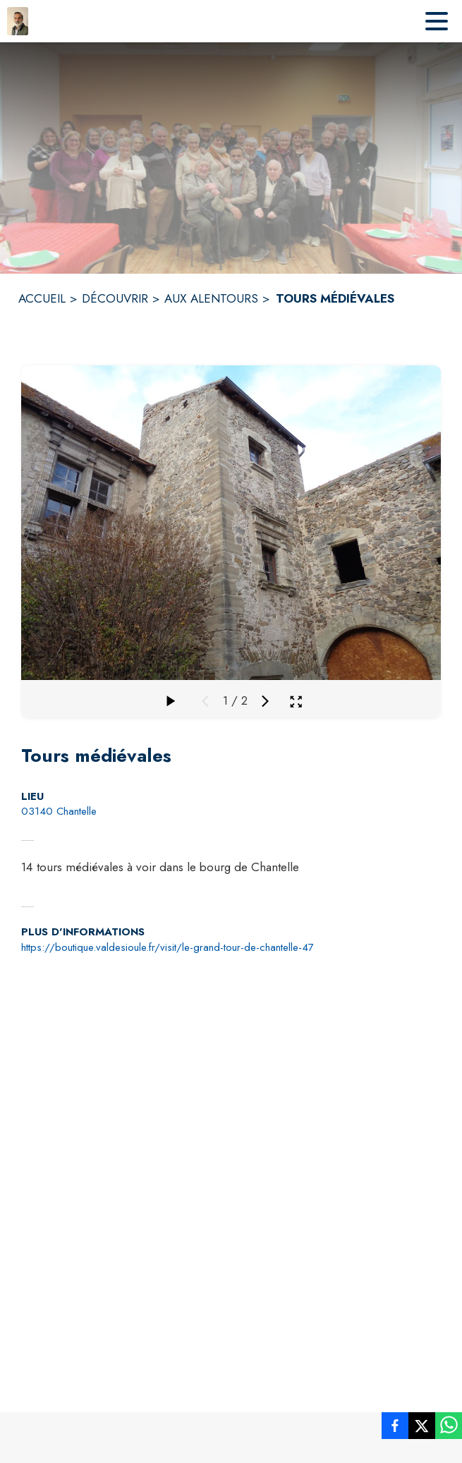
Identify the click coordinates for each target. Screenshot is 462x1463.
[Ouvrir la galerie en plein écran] (296, 701)
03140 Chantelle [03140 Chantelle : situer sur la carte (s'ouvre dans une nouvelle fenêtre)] (59, 811)
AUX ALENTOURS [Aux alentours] (211, 298)
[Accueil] (17, 21)
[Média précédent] (205, 701)
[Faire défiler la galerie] (170, 701)
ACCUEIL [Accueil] (42, 298)
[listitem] (395, 1428)
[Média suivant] (265, 701)
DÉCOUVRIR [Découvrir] (115, 298)
